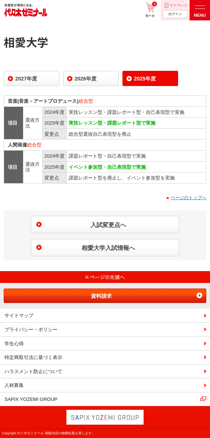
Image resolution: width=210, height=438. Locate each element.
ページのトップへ (188, 197)
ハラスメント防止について (33, 371)
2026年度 (85, 79)
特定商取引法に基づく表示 (33, 357)
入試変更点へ (108, 225)
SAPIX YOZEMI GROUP (31, 399)
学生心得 (14, 343)
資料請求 (101, 296)
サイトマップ (18, 315)
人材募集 (14, 385)
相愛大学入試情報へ (108, 248)
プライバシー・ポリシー (31, 329)
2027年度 (26, 79)
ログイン (175, 13)
